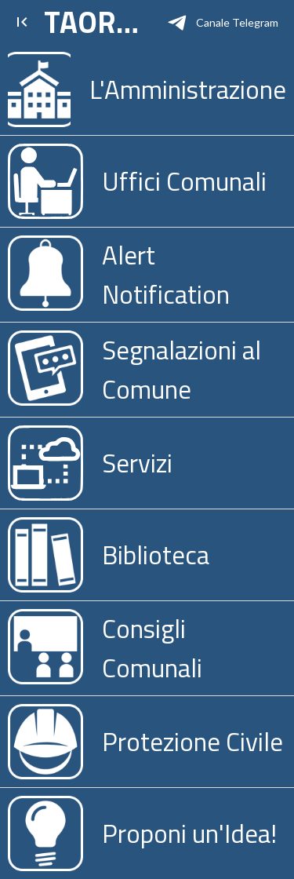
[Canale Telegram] (223, 22)
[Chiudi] (22, 22)
